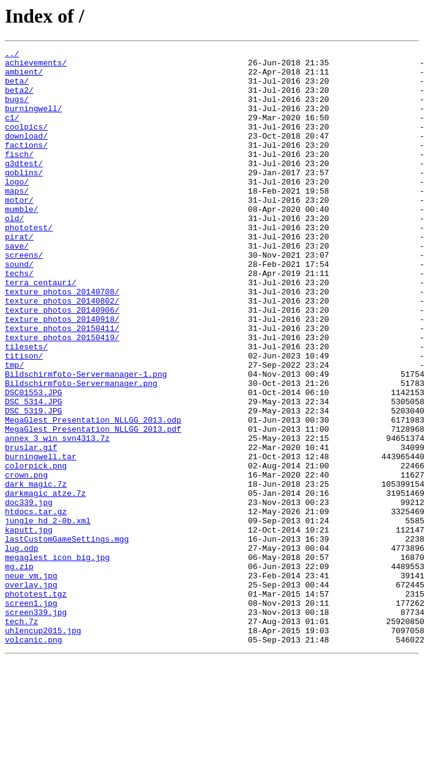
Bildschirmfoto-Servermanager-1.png (86, 439)
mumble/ (21, 241)
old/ (14, 252)
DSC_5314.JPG (33, 472)
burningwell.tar (40, 538)
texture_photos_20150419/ (62, 395)
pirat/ (19, 274)
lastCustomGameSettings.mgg (67, 637)
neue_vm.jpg (31, 681)
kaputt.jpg (29, 626)
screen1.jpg (31, 714)
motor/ (19, 230)
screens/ (24, 296)
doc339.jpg (29, 593)
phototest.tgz (36, 703)
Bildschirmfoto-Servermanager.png (81, 450)
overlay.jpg (31, 692)
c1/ (12, 131)
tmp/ (14, 428)
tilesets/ (26, 406)
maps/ (17, 219)
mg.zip (19, 670)
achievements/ (36, 65)
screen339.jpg (36, 725)
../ (12, 54)
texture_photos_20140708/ (62, 340)
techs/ (19, 318)
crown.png (26, 560)
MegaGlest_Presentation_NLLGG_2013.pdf (93, 505)
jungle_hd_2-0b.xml (47, 615)
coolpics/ (26, 142)
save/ (17, 285)
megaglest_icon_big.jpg (57, 659)
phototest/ (29, 263)
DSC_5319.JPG (33, 483)
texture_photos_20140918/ (62, 373)
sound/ (19, 307)
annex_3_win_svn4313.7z (57, 516)
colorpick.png (36, 549)
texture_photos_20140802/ (62, 351)
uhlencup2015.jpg (43, 747)
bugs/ (17, 109)
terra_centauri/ (40, 329)
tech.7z (21, 736)
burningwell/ (33, 120)
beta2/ (19, 98)
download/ (26, 153)
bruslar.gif (31, 527)
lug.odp (21, 648)
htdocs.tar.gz (36, 604)
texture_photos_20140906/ (62, 362)
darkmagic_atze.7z (45, 582)
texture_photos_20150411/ (62, 384)
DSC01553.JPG (33, 461)
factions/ (26, 164)
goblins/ (24, 197)
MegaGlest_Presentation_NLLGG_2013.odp (93, 494)
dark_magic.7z (36, 571)
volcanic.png (33, 758)
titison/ (24, 417)
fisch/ (19, 175)
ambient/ (24, 76)
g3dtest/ (24, 186)
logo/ (17, 208)
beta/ (17, 87)
